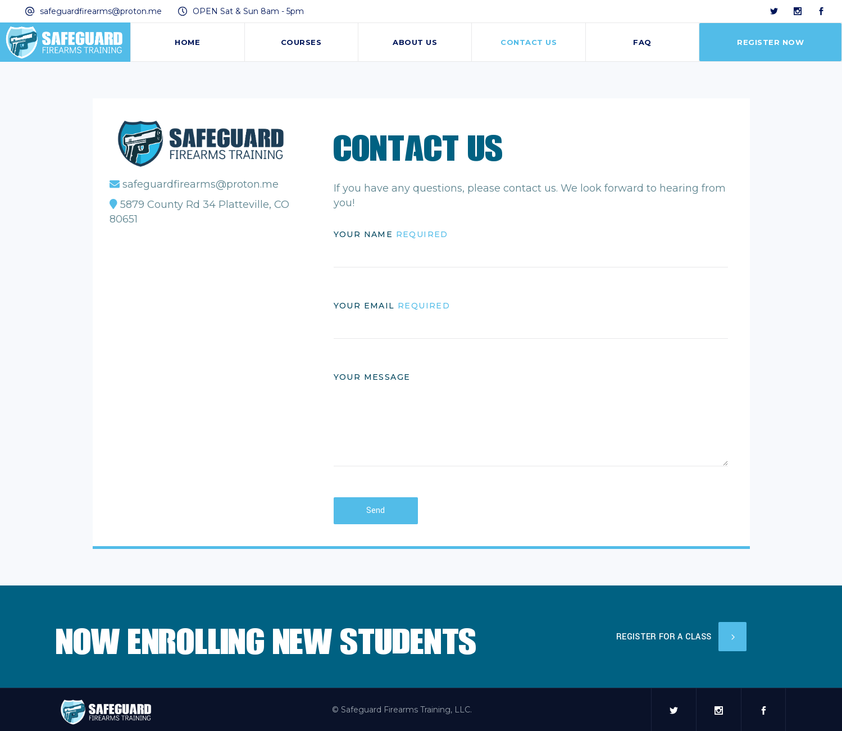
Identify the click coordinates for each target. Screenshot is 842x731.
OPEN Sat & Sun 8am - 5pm (248, 11)
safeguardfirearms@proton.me (101, 11)
